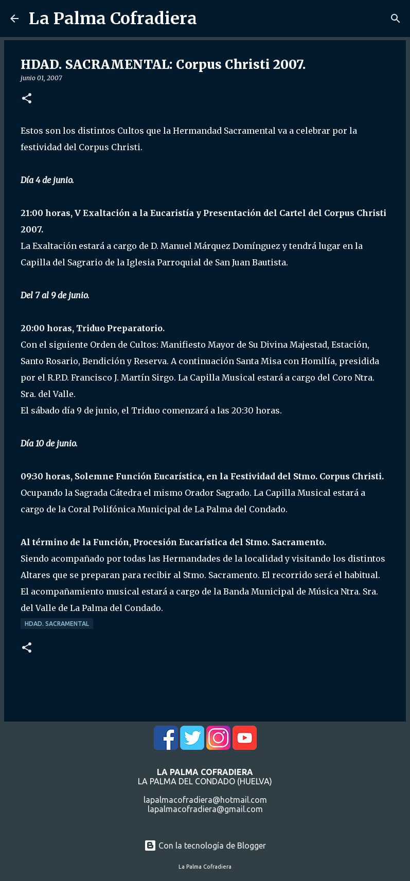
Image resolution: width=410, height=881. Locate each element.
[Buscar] (395, 18)
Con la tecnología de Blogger (205, 845)
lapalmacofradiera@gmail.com (205, 809)
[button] (27, 99)
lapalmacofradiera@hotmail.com (205, 799)
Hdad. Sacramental (57, 623)
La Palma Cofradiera (113, 18)
